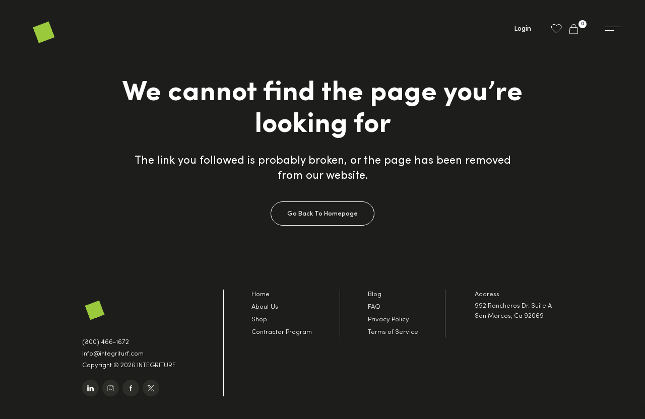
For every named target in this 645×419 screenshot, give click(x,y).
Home (260, 294)
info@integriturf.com (113, 354)
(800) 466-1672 (105, 342)
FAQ (374, 307)
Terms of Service (393, 332)
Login (522, 29)
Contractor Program (281, 332)
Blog (374, 294)
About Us (264, 307)
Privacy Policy (388, 319)
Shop (259, 319)
